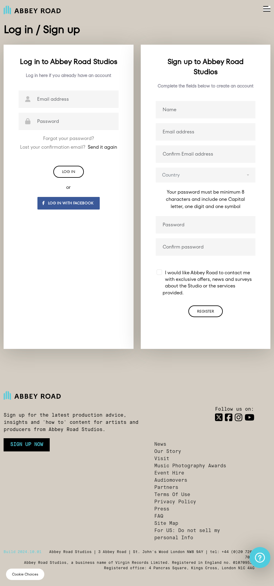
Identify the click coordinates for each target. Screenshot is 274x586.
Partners (166, 487)
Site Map (166, 523)
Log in (68, 171)
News (160, 444)
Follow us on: (234, 409)
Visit (161, 459)
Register (205, 311)
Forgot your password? (68, 138)
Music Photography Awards (190, 466)
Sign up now (26, 444)
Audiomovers (170, 480)
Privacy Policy (175, 502)
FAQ (158, 516)
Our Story (167, 451)
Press (161, 509)
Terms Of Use (172, 494)
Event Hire (169, 473)
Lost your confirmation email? (68, 147)
